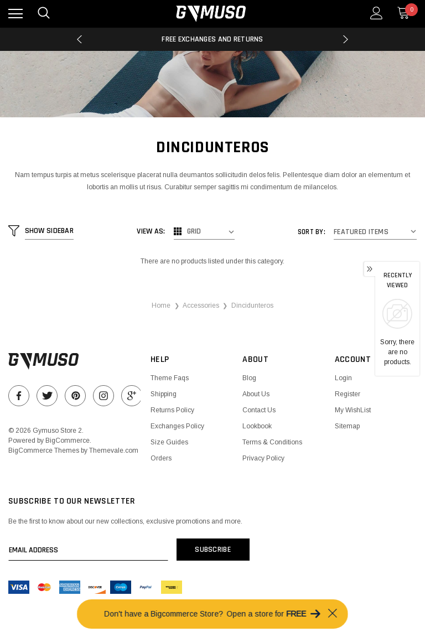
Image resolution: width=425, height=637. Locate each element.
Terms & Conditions (272, 442)
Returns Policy (172, 410)
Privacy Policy (263, 458)
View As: (151, 231)
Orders (161, 458)
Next (346, 39)
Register (347, 394)
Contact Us (259, 410)
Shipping (164, 394)
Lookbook (257, 426)
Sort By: (311, 231)
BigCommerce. (68, 440)
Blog (249, 378)
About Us (255, 394)
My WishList (353, 410)
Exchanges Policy (177, 426)
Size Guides (169, 442)
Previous (79, 39)
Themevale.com (113, 450)
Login (343, 378)
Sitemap (347, 426)
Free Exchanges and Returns (212, 39)
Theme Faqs (170, 378)
